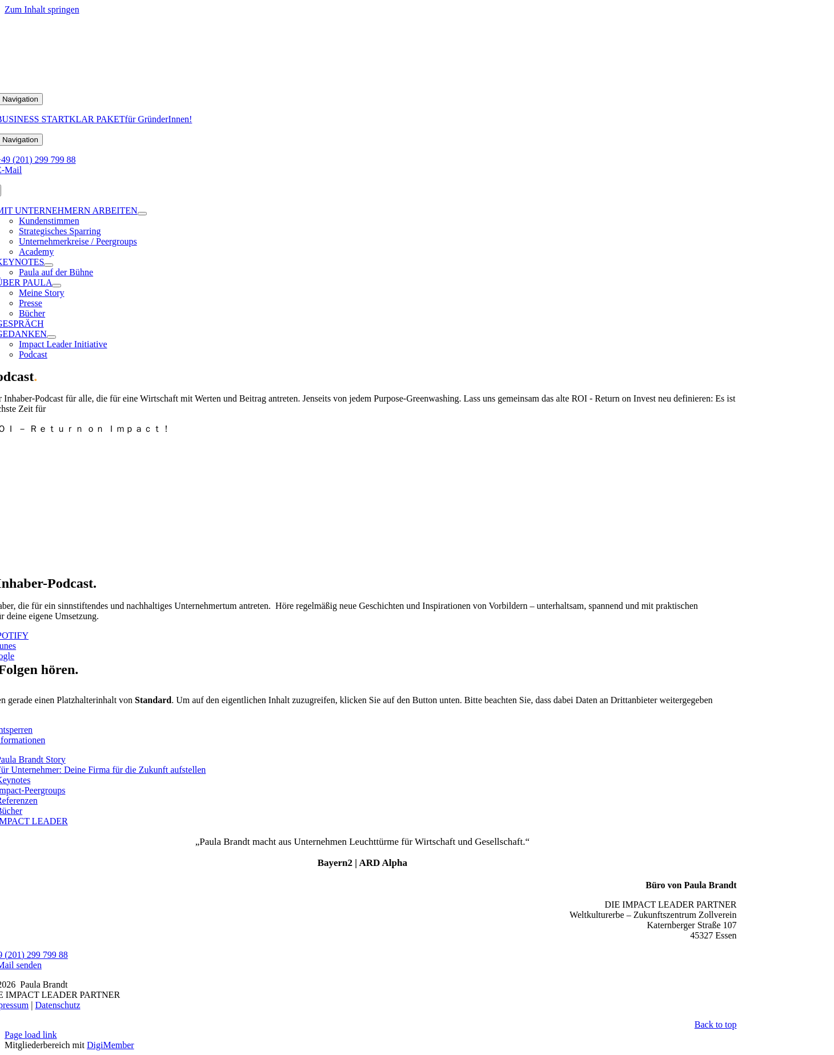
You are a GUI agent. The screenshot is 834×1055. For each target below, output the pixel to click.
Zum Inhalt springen (42, 9)
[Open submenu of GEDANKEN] (51, 337)
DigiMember (110, 1045)
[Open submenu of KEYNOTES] (48, 265)
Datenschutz (57, 1005)
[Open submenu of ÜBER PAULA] (56, 285)
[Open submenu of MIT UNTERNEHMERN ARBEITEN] (142, 213)
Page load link (31, 1035)
